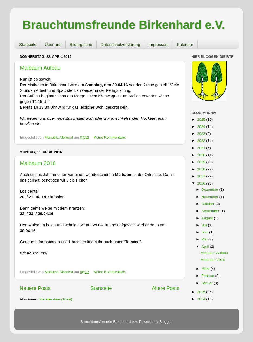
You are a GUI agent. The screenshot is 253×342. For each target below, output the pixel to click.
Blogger (165, 322)
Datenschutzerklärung (120, 44)
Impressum (159, 44)
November (210, 197)
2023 (201, 134)
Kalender (185, 44)
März (206, 269)
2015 (201, 292)
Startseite (27, 44)
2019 (201, 162)
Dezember (210, 189)
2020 (201, 155)
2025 (201, 120)
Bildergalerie (81, 44)
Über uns (53, 44)
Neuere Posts (35, 288)
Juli (205, 225)
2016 (201, 183)
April (206, 246)
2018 (201, 169)
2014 (201, 299)
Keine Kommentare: (110, 137)
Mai (205, 239)
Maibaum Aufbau (40, 68)
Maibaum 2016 (38, 163)
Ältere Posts (165, 288)
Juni (205, 232)
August (208, 218)
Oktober (209, 204)
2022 (201, 141)
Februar (208, 276)
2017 (201, 176)
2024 (201, 127)
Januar (208, 283)
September (211, 211)
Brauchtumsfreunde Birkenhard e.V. (123, 24)
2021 (201, 148)
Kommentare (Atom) (55, 299)
